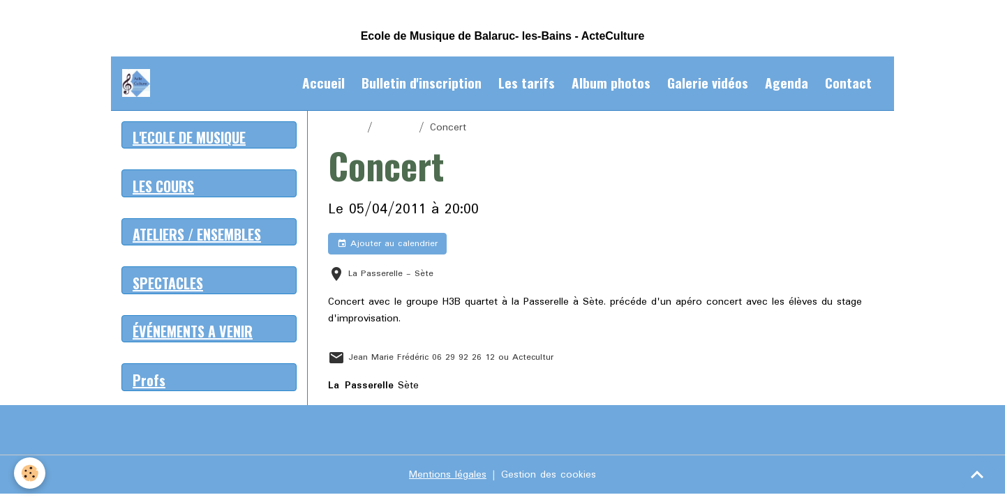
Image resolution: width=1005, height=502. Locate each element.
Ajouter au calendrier (387, 243)
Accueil (323, 83)
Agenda (786, 83)
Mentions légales (447, 474)
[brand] (139, 83)
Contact (848, 83)
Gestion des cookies (548, 474)
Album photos (611, 83)
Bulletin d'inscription (422, 83)
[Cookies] (29, 473)
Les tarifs (526, 83)
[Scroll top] (977, 474)
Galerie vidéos (707, 83)
